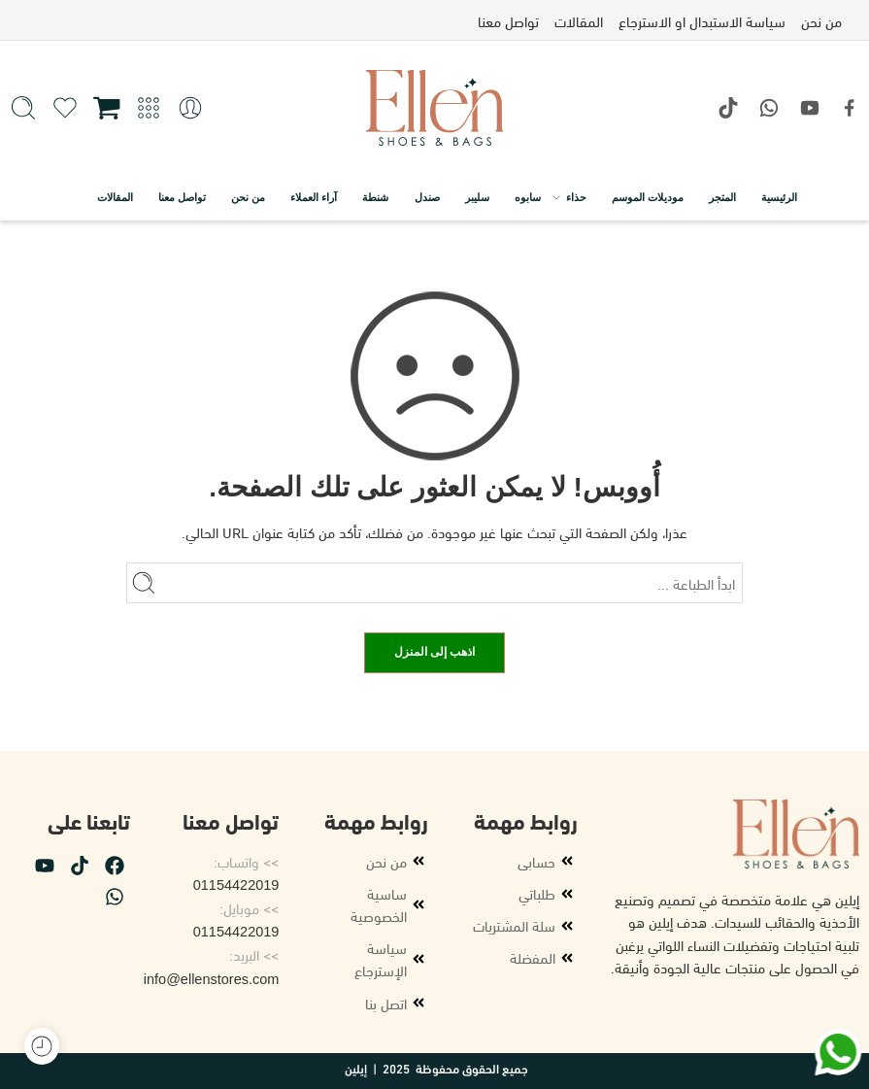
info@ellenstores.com (212, 979)
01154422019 (236, 885)
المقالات (115, 197)
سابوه (528, 197)
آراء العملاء (313, 197)
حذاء (576, 197)
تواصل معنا (182, 197)
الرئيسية (779, 197)
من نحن (248, 197)
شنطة (375, 197)
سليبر (477, 197)
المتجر (722, 197)
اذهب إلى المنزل (435, 652)
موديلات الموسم (648, 197)
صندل (427, 197)
